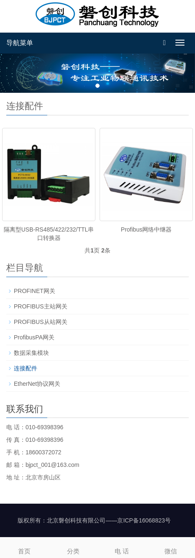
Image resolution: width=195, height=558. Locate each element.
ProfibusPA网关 (34, 337)
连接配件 (25, 368)
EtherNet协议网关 (37, 383)
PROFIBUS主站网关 (40, 306)
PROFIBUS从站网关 (40, 321)
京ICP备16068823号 (144, 520)
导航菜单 (19, 42)
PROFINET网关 (34, 291)
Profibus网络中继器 (146, 229)
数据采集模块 (31, 352)
